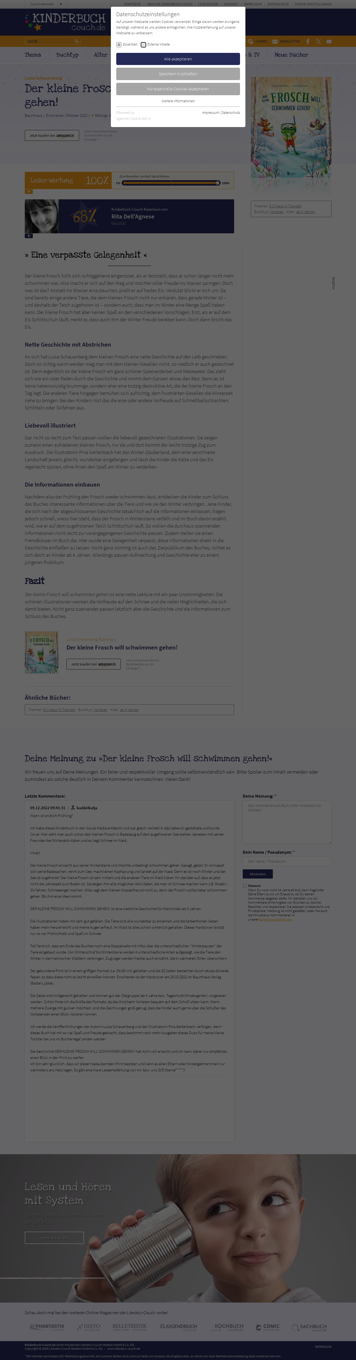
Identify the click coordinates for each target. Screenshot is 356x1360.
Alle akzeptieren (178, 58)
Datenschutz (230, 112)
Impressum (210, 112)
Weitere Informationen (178, 100)
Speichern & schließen (178, 73)
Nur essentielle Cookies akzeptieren (178, 88)
